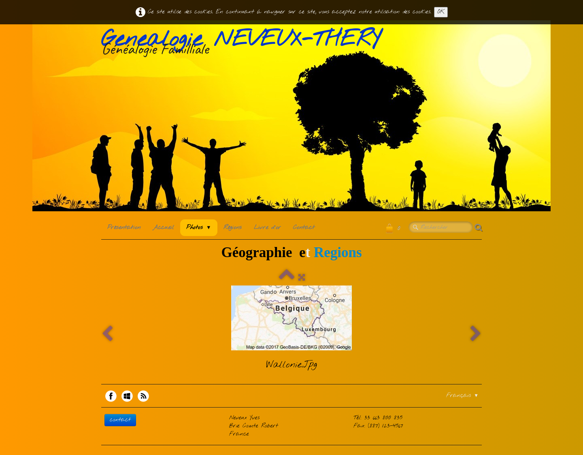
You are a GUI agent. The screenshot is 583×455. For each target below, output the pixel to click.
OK (441, 12)
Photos (198, 227)
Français (462, 395)
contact (120, 420)
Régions (232, 227)
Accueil (163, 227)
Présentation (123, 227)
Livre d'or (267, 227)
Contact (304, 227)
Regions (338, 252)
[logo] (243, 44)
